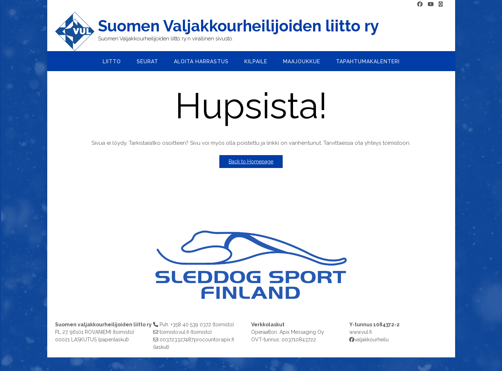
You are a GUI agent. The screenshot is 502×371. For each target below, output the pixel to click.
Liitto (112, 61)
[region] (251, 258)
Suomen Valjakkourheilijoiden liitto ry (238, 26)
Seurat (147, 61)
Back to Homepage (251, 161)
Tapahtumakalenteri (368, 61)
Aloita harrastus (201, 61)
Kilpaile (255, 61)
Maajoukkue (301, 61)
